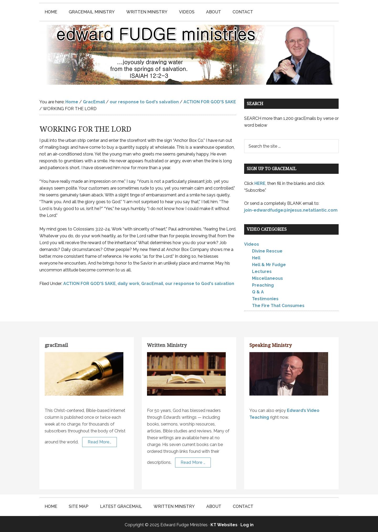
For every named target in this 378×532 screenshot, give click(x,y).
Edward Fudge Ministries (189, 54)
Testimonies (265, 297)
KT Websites (224, 523)
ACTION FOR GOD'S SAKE (89, 282)
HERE (259, 181)
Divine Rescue (267, 249)
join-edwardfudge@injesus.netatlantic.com (291, 208)
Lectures (262, 269)
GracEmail (152, 282)
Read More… (99, 440)
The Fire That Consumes (278, 304)
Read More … (193, 460)
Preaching (263, 283)
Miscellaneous (267, 276)
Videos (251, 242)
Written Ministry (167, 343)
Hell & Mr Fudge (269, 263)
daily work (128, 282)
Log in (247, 523)
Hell (256, 256)
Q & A (258, 290)
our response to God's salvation (199, 282)
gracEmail (56, 343)
